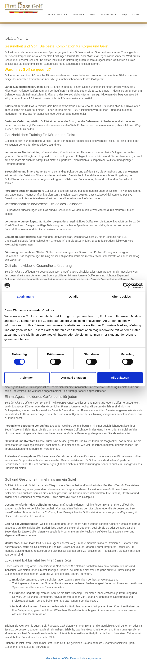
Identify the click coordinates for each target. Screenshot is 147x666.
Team (92, 14)
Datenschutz (77, 658)
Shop (124, 14)
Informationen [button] (108, 14)
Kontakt (136, 14)
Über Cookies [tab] (121, 296)
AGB (65, 658)
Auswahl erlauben (73, 377)
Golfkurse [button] (78, 14)
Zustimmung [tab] (25, 296)
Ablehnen (26, 377)
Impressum (94, 658)
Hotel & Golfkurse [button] (57, 14)
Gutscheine (53, 658)
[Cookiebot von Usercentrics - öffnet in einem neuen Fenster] (126, 285)
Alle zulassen (120, 377)
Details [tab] (73, 296)
